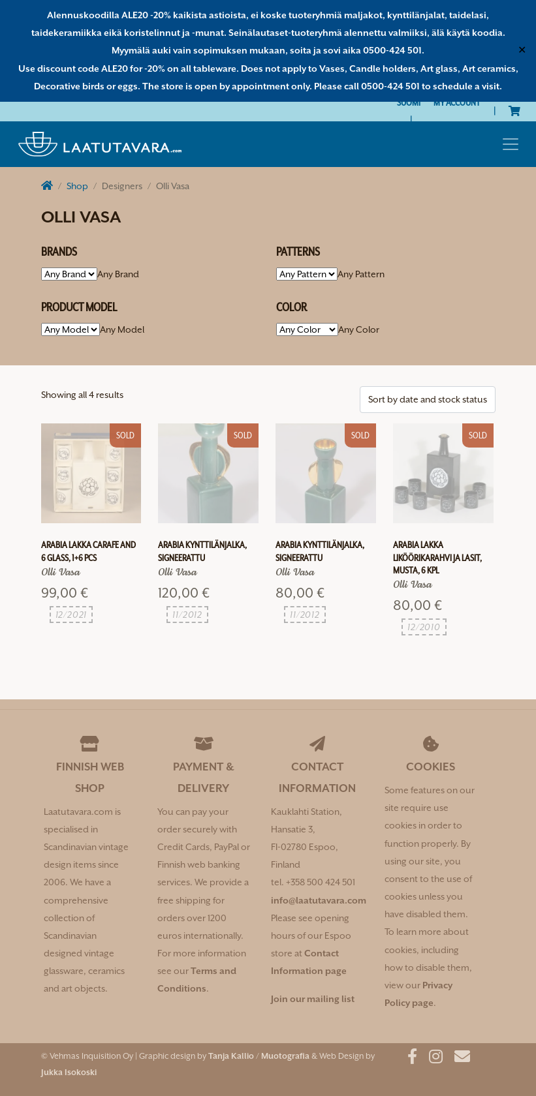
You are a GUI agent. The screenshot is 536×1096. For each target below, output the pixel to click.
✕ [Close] (522, 50)
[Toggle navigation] (510, 144)
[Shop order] (428, 399)
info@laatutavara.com (318, 900)
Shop (77, 186)
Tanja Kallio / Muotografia (258, 1056)
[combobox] (118, 274)
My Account (457, 102)
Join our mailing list (313, 999)
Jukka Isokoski (69, 1072)
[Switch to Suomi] (408, 103)
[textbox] (118, 274)
